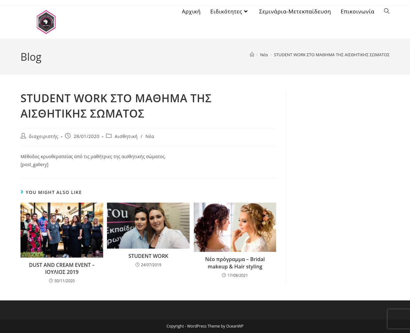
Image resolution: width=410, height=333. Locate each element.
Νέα (149, 136)
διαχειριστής (44, 136)
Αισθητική (126, 136)
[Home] (252, 55)
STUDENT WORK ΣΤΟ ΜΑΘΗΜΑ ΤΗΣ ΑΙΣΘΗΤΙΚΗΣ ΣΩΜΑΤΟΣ (332, 55)
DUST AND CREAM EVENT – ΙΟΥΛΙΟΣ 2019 (61, 268)
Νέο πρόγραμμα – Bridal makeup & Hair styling (235, 263)
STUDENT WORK (148, 255)
